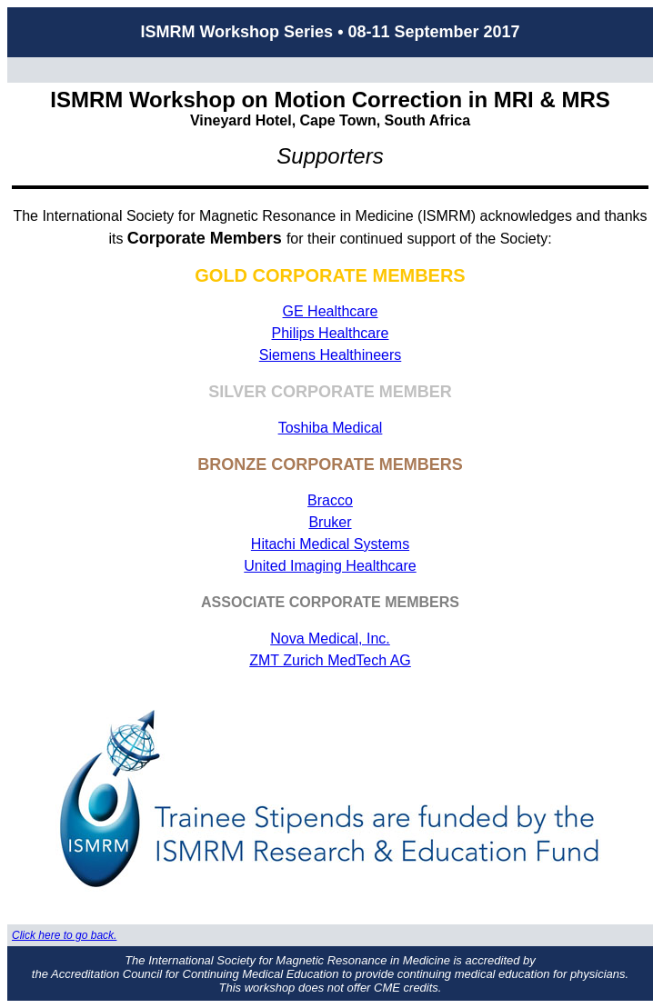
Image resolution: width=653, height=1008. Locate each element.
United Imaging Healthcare (330, 566)
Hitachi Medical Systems (330, 544)
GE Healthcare (330, 311)
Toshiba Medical (330, 427)
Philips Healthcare (330, 333)
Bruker (329, 522)
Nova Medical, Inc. (330, 638)
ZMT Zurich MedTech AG (330, 660)
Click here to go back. (64, 935)
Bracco (330, 500)
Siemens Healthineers (330, 355)
